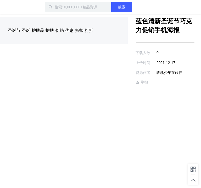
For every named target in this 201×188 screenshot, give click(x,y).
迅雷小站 (27, 7)
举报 (142, 82)
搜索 (121, 7)
